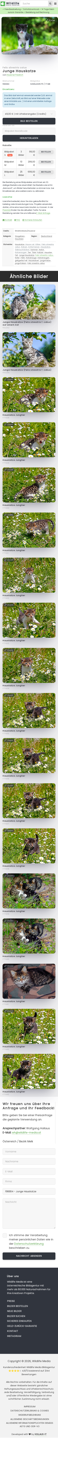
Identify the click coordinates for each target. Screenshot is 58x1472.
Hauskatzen (34, 260)
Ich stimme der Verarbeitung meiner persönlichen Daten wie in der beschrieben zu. (31, 1241)
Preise (11, 1301)
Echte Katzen (34, 247)
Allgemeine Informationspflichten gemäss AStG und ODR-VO (29, 1424)
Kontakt (7, 220)
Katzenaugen (21, 252)
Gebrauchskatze (22, 250)
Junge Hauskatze (19, 71)
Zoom (50, 20)
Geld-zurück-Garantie (22, 1326)
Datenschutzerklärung (29, 1244)
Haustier (48, 252)
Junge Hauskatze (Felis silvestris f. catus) (27, 369)
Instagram (14, 1336)
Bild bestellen (29, 121)
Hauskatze (19, 244)
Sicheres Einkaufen (32, 220)
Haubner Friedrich (15, 75)
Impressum (29, 1406)
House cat (29, 244)
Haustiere (19, 239)
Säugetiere (19, 236)
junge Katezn (20, 263)
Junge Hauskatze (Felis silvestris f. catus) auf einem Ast (27, 323)
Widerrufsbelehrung (29, 1414)
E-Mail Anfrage (43, 213)
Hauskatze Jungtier (14, 415)
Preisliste (7, 210)
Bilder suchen (16, 1316)
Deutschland (46, 236)
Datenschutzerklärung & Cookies (30, 1410)
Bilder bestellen (17, 1306)
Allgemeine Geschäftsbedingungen (29, 1419)
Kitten (38, 244)
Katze (41, 250)
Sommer (34, 250)
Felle (23, 258)
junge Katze (45, 260)
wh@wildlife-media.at (26, 1132)
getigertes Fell (21, 260)
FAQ (17, 220)
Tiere (34, 252)
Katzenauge (31, 258)
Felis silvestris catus (15, 67)
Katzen (24, 247)
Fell (16, 255)
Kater (17, 258)
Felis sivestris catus (36, 263)
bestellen (46, 152)
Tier (29, 252)
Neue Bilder (14, 1311)
